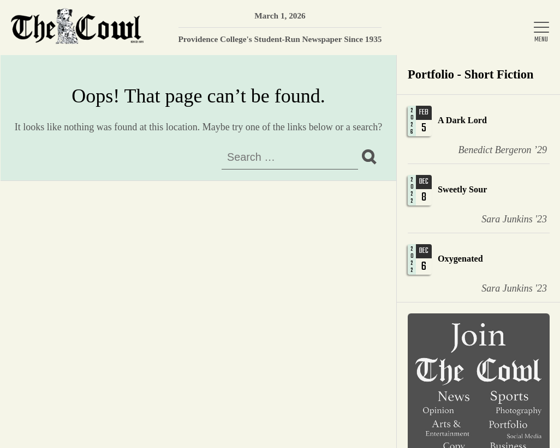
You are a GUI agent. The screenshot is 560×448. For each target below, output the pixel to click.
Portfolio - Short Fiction (471, 74)
